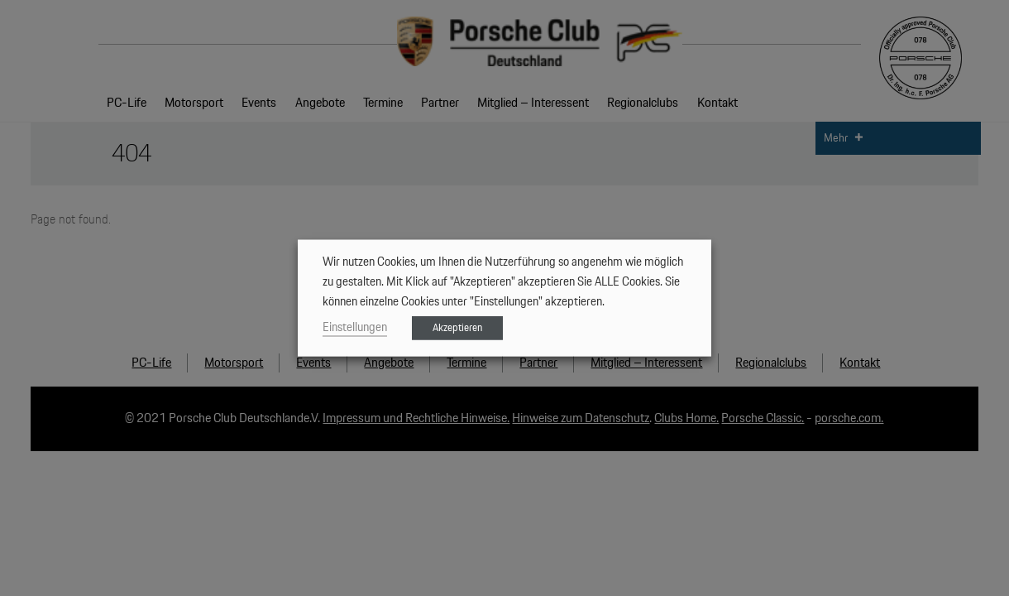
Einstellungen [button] (355, 327)
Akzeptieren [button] (457, 328)
